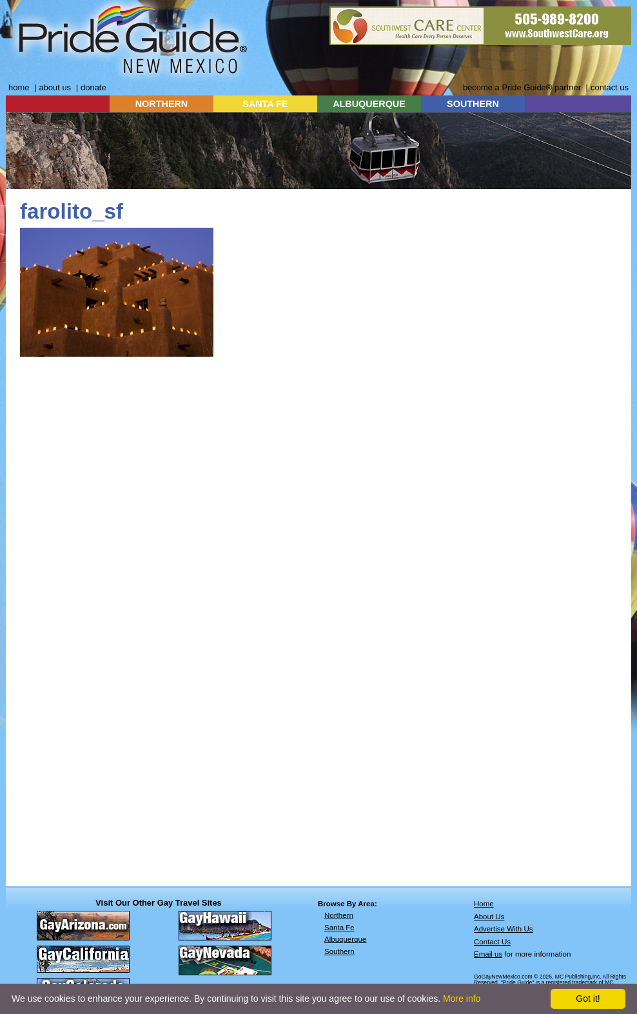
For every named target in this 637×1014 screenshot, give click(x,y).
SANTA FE (265, 104)
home (18, 87)
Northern (338, 915)
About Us (489, 916)
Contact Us (492, 942)
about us (55, 87)
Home (484, 904)
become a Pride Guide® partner (522, 87)
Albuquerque (345, 939)
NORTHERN (161, 104)
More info (461, 998)
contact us (610, 87)
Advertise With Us (503, 929)
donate (93, 87)
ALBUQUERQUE (369, 104)
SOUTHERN (473, 104)
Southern (339, 951)
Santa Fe (339, 927)
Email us (488, 954)
